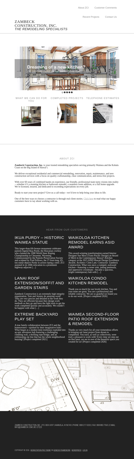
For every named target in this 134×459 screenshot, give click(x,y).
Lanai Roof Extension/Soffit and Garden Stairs (39, 283)
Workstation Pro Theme (40, 450)
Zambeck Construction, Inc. (36, 23)
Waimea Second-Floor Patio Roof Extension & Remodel (93, 319)
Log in (85, 450)
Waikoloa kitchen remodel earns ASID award (91, 242)
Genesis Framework (62, 450)
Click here (88, 198)
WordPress (76, 450)
